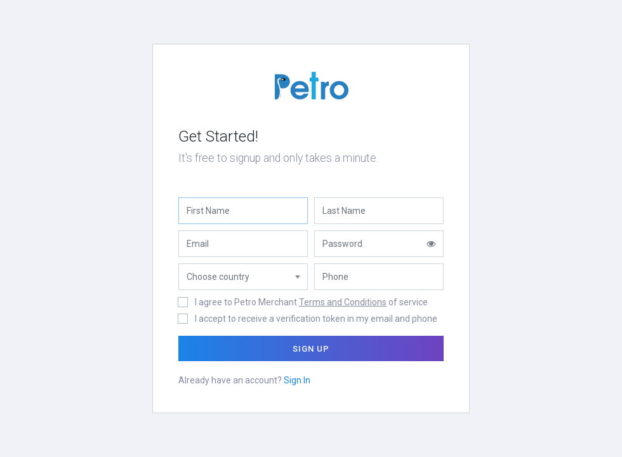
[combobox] (243, 276)
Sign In (297, 380)
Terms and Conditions (343, 302)
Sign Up (311, 349)
